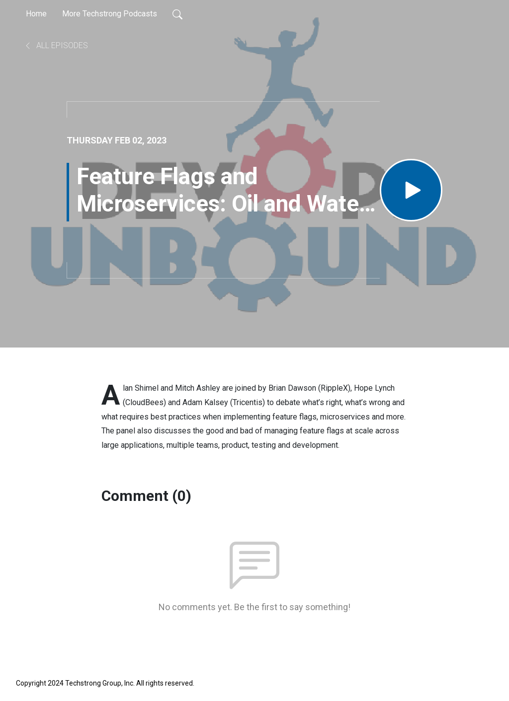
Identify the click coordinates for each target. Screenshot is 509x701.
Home (36, 13)
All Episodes (56, 45)
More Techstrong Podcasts (109, 13)
